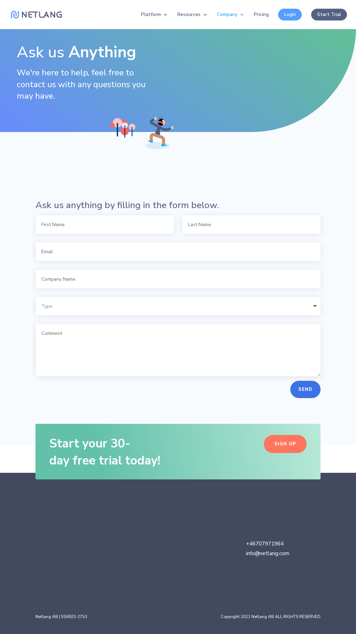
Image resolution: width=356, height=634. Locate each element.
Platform (151, 15)
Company (227, 15)
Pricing (261, 15)
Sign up (285, 444)
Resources (189, 15)
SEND (305, 389)
